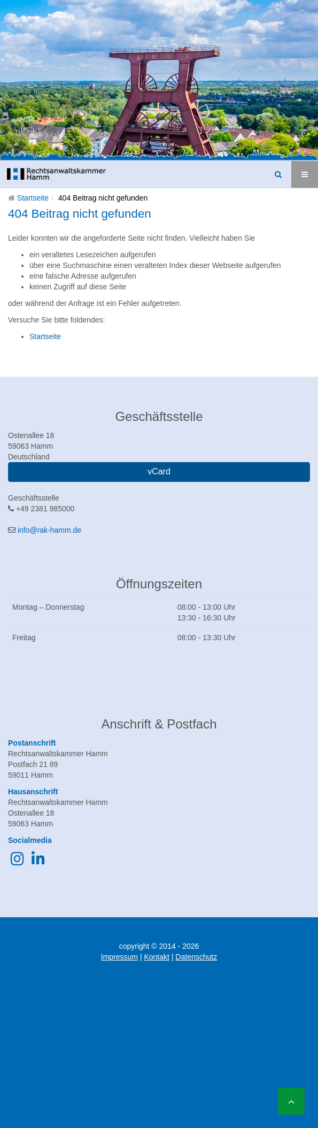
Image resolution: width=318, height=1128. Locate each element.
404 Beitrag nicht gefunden (79, 213)
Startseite (33, 198)
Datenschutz (196, 957)
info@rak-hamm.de (49, 530)
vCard (159, 471)
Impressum (119, 957)
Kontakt (156, 957)
